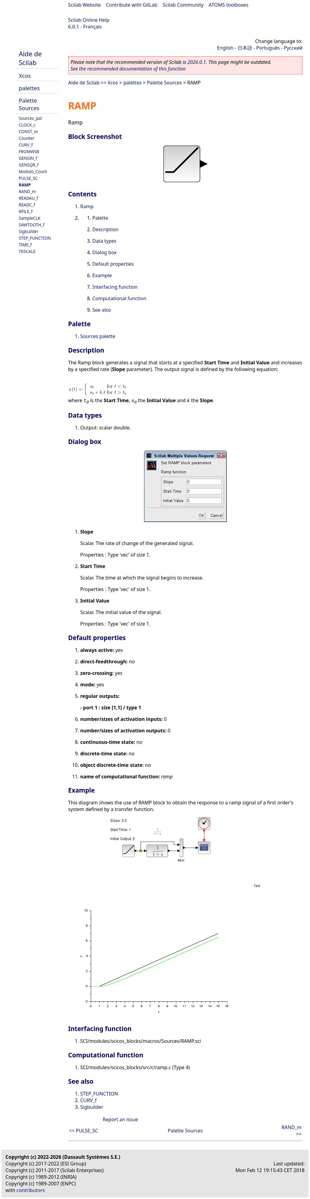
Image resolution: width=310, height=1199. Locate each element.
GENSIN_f (28, 158)
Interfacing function (114, 287)
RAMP (25, 185)
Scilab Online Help (88, 20)
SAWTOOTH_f (32, 225)
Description (105, 229)
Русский (293, 47)
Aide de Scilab (30, 58)
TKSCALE (27, 251)
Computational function (119, 298)
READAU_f (28, 198)
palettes (29, 88)
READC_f (27, 205)
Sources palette (97, 336)
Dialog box (104, 252)
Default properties (113, 264)
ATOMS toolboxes (229, 5)
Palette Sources (29, 104)
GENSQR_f (28, 165)
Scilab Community (183, 5)
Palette (100, 218)
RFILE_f (26, 211)
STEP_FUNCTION (35, 238)
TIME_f (25, 245)
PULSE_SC (28, 178)
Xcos (25, 75)
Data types (104, 241)
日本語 (245, 47)
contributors (31, 1190)
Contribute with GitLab (131, 5)
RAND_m (27, 191)
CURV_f (26, 145)
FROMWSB (29, 151)
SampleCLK (29, 218)
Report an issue (120, 1119)
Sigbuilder (28, 231)
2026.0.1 (196, 62)
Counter (27, 138)
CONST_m (28, 131)
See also (101, 310)
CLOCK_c (27, 125)
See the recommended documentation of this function (128, 68)
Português (268, 47)
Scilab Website (84, 5)
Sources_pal (30, 118)
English (225, 47)
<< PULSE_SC (83, 1130)
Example (102, 275)
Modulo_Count (33, 171)
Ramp (87, 206)
